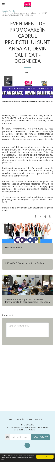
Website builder (35, 430)
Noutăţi (12, 11)
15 (8, 280)
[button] (3, 4)
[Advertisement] (27, 377)
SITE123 (24, 430)
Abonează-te (40, 437)
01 (8, 228)
